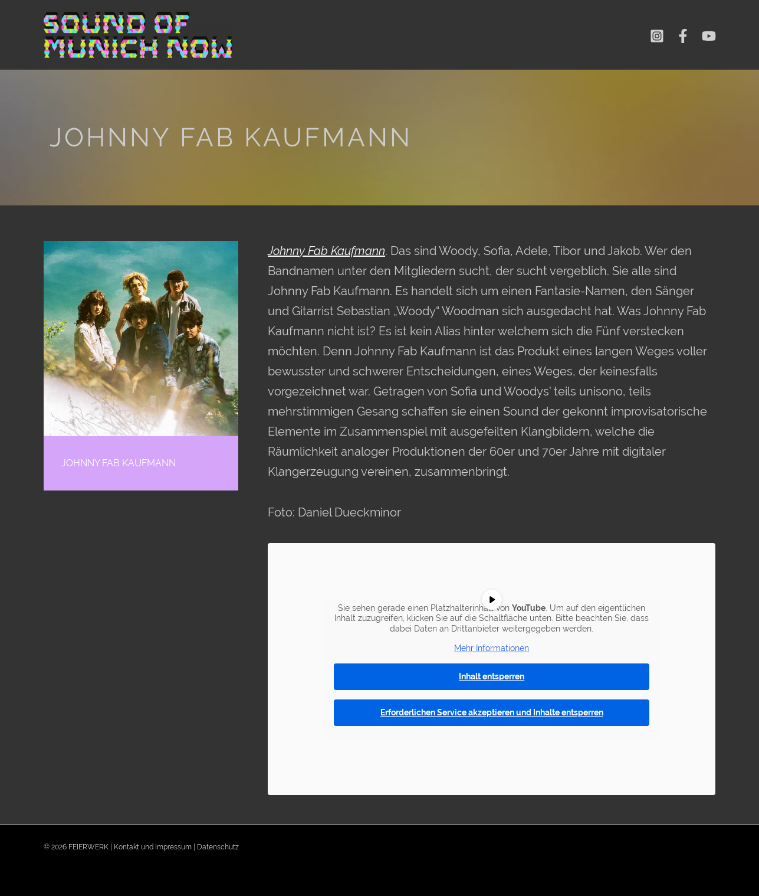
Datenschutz (218, 847)
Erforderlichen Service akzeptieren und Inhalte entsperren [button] (491, 712)
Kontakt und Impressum (153, 847)
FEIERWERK (88, 847)
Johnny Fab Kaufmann (326, 250)
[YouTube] (709, 36)
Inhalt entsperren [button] (491, 676)
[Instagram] (657, 36)
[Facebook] (683, 36)
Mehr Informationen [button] (491, 648)
